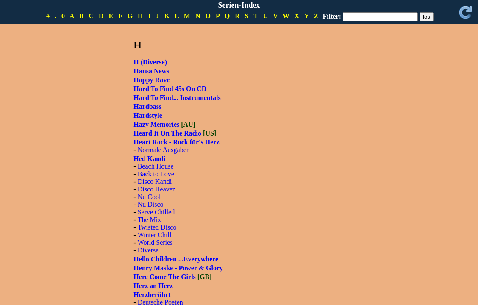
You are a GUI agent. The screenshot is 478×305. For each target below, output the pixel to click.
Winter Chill (155, 234)
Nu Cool (149, 196)
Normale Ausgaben (164, 149)
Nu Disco (151, 204)
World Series (155, 242)
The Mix (149, 219)
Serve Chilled (156, 212)
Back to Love (156, 173)
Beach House (156, 166)
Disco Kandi (155, 181)
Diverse (148, 250)
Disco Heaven (157, 189)
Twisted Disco (157, 227)
